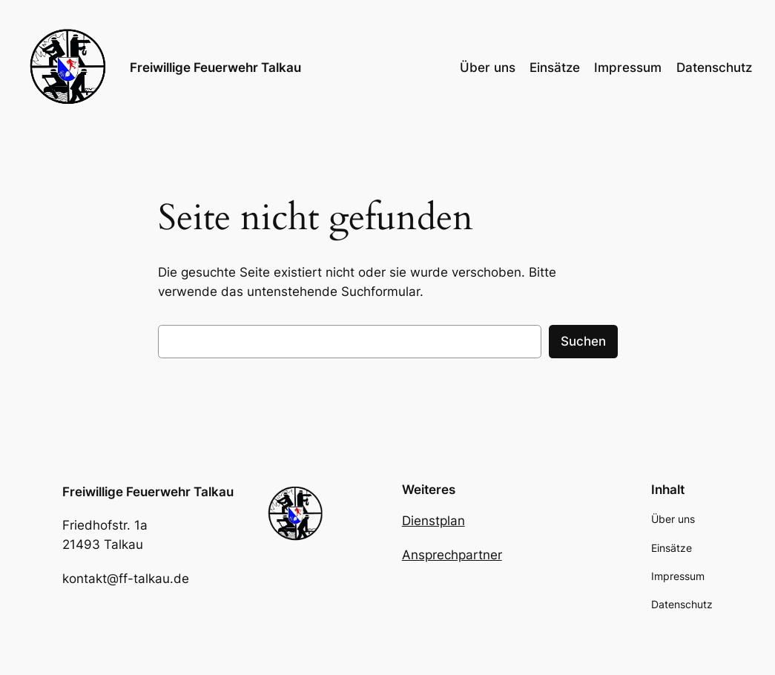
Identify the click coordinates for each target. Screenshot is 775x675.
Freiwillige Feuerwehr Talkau (215, 67)
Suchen (583, 341)
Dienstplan (433, 520)
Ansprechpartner (452, 554)
